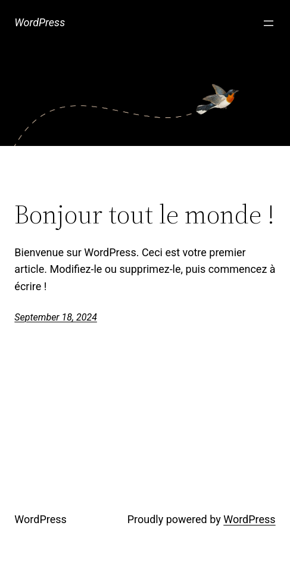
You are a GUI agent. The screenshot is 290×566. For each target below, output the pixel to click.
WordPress (39, 22)
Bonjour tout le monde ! (144, 215)
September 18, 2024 (55, 317)
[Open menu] (268, 23)
